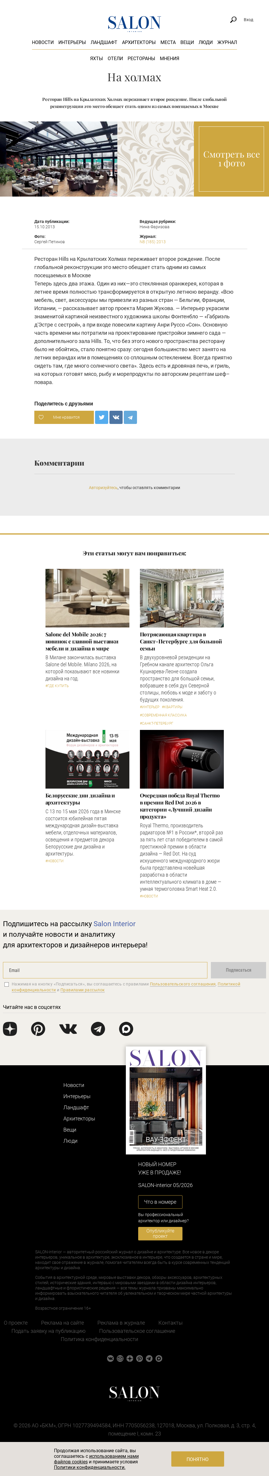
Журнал (227, 42)
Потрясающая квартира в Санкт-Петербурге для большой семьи (181, 641)
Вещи (187, 42)
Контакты (170, 1323)
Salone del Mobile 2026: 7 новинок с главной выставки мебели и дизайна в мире (82, 641)
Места (168, 42)
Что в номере (160, 1202)
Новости (43, 42)
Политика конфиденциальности (99, 1339)
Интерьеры (72, 42)
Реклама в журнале (121, 1323)
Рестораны (141, 58)
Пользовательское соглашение (137, 1331)
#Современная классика (163, 715)
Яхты (96, 58)
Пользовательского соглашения (183, 984)
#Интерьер (149, 707)
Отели (115, 58)
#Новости (54, 861)
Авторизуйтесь (103, 487)
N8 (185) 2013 (153, 241)
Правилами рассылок (82, 990)
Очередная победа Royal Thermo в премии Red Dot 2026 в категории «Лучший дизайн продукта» (180, 806)
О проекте (16, 1323)
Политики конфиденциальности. (90, 1467)
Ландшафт (104, 42)
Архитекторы (139, 42)
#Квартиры (172, 707)
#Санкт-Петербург (156, 723)
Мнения (169, 58)
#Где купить (57, 686)
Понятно (198, 1459)
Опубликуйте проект (160, 1233)
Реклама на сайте (62, 1323)
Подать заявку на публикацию (48, 1331)
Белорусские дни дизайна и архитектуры (80, 799)
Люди (206, 42)
